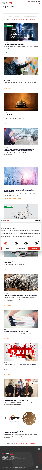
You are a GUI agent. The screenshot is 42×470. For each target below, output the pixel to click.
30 (26, 19)
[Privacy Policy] (5, 467)
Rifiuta (7, 248)
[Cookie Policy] (11, 467)
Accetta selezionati (21, 248)
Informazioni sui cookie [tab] (34, 224)
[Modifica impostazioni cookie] (20, 467)
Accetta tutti (34, 248)
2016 (33, 16)
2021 (20, 16)
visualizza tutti (33, 19)
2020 (23, 16)
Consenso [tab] (7, 224)
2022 (18, 16)
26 (16, 19)
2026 (7, 16)
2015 (36, 16)
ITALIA (31, 1)
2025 (10, 16)
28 (21, 19)
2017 (31, 16)
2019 (26, 16)
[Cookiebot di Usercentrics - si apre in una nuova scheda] (35, 221)
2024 (12, 16)
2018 (28, 16)
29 (23, 19)
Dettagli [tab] (21, 224)
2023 (15, 16)
